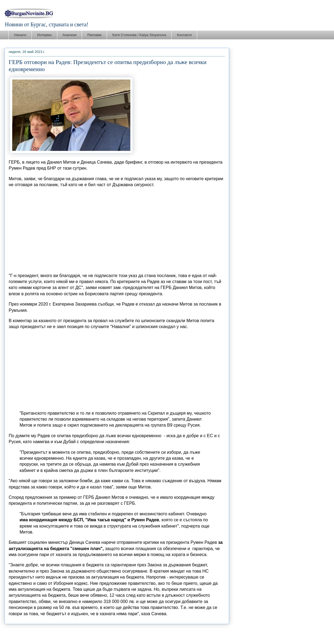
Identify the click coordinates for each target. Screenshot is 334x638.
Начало (20, 35)
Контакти (184, 35)
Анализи (69, 35)
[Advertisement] (117, 230)
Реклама (94, 35)
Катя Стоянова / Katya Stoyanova (139, 35)
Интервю (44, 35)
